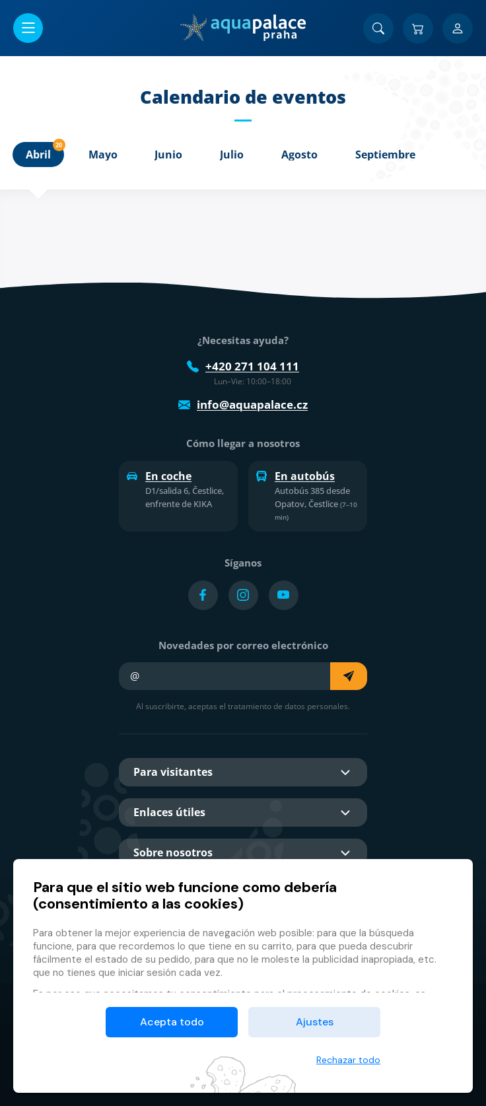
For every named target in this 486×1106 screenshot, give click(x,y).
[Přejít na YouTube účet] (283, 595)
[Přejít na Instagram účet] (243, 595)
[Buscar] (378, 28)
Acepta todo (172, 1022)
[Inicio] (243, 28)
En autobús (295, 476)
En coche (159, 476)
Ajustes (314, 1022)
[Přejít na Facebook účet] (203, 595)
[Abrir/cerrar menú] (28, 28)
